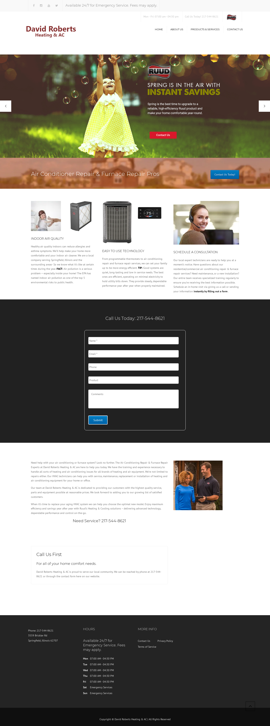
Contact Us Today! (224, 174)
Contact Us (235, 29)
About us (176, 29)
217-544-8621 (151, 318)
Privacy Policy (165, 641)
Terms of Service (147, 646)
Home (159, 29)
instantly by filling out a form (210, 291)
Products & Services (205, 29)
